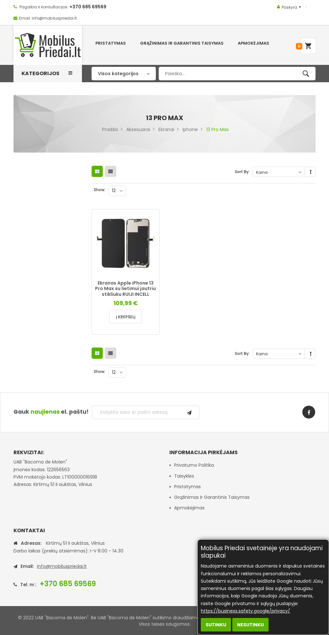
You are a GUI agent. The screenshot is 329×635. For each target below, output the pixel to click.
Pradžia (110, 129)
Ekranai (166, 129)
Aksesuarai (138, 129)
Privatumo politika (194, 465)
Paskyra (289, 7)
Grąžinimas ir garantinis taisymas (212, 497)
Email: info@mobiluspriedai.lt (48, 18)
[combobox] (237, 73)
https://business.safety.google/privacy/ (245, 611)
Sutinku (216, 625)
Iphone (190, 129)
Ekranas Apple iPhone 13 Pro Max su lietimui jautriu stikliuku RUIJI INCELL (125, 288)
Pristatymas (187, 486)
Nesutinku (250, 625)
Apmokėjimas (189, 508)
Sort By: (242, 171)
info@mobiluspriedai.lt (62, 566)
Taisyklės (184, 476)
